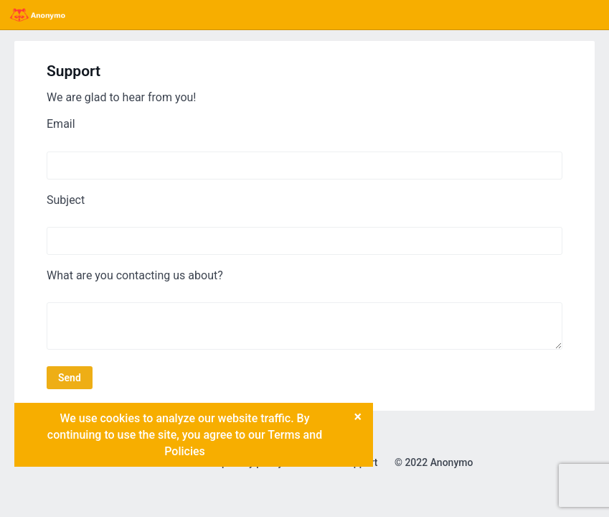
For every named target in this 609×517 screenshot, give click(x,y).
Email (61, 124)
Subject (66, 200)
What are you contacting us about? (135, 275)
